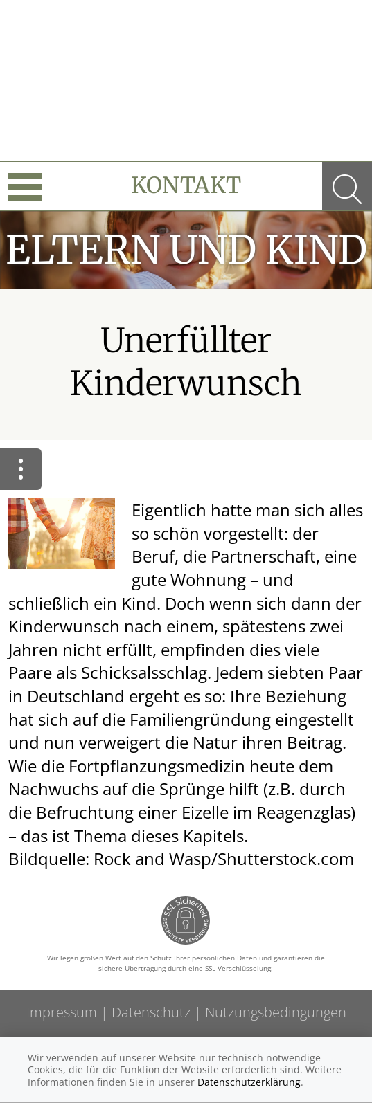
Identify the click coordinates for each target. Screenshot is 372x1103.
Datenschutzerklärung (249, 1081)
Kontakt (186, 185)
